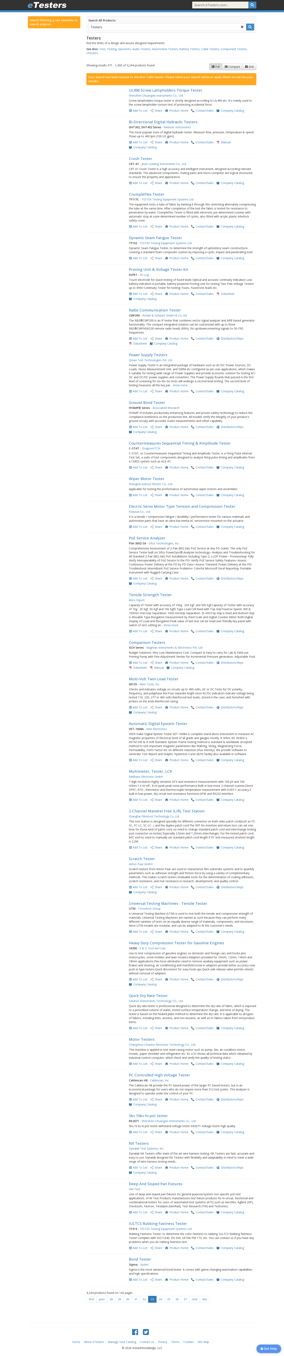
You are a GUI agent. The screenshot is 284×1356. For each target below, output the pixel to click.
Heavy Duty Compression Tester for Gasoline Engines (176, 942)
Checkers (92, 53)
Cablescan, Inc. (159, 1080)
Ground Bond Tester (147, 402)
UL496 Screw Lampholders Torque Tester (165, 90)
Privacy (162, 1342)
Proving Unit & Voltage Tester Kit (158, 269)
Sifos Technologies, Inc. (164, 543)
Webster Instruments (177, 127)
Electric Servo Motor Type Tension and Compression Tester (182, 506)
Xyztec (144, 1264)
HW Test (134, 1189)
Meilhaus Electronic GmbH (146, 777)
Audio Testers (141, 49)
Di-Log (144, 275)
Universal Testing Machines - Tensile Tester (168, 903)
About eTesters (94, 1342)
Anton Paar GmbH (141, 864)
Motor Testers (142, 1039)
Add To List (140, 110)
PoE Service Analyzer (147, 538)
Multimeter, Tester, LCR (150, 771)
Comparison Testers (147, 642)
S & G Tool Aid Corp (152, 948)
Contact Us (147, 1342)
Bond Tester (140, 1259)
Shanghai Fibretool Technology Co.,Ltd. (154, 816)
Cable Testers (210, 49)
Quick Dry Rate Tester (148, 995)
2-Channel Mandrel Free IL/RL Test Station (166, 811)
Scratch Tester (142, 858)
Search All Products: (102, 20)
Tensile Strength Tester (150, 594)
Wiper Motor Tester (146, 478)
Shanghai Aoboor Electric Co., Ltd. (151, 484)
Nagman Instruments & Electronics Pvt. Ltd (174, 647)
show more (180, 385)
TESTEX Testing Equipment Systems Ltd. (167, 199)
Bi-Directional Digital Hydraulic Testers (163, 121)
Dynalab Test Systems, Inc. (146, 1148)
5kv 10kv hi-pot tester (148, 1115)
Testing (111, 49)
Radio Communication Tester (155, 310)
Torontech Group (149, 908)
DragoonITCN (151, 448)
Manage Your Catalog (122, 1342)
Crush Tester (140, 158)
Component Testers (234, 49)
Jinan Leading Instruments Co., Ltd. (164, 164)
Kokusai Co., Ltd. (140, 512)
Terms (175, 1342)
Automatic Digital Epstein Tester (158, 723)
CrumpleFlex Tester (146, 194)
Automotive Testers (165, 49)
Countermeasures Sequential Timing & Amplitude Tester (180, 443)
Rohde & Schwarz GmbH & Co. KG (164, 315)
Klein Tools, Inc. (149, 684)
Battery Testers (189, 49)
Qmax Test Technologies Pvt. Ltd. (151, 360)
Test (102, 49)
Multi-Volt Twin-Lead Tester (153, 678)
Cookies (188, 1342)
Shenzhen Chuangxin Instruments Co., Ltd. (156, 95)
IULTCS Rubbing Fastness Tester (158, 1223)
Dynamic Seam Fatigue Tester (155, 237)
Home (76, 1342)
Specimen (124, 49)
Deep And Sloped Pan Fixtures (155, 1183)
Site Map (203, 1342)
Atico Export (137, 600)
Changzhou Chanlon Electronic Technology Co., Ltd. (162, 1045)
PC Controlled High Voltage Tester (159, 1075)
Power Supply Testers (148, 354)
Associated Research (166, 408)
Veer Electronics (156, 729)
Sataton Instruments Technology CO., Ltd (156, 1001)
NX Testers (139, 1143)
